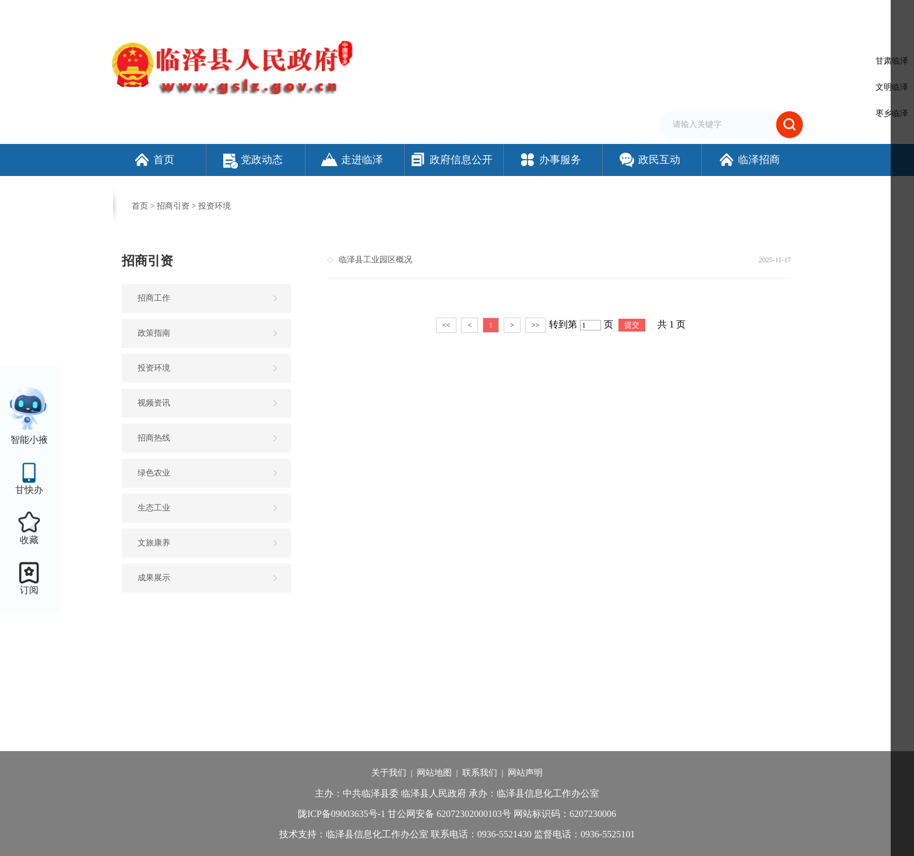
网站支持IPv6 (523, 13)
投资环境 (214, 206)
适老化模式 (728, 13)
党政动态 (253, 159)
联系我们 (479, 772)
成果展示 (154, 577)
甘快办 (29, 490)
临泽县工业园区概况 (375, 259)
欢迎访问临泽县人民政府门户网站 (166, 13)
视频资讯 (154, 403)
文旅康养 (154, 542)
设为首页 (568, 13)
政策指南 (154, 333)
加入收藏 (605, 13)
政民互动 (649, 159)
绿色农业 (154, 472)
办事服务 (550, 159)
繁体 (636, 13)
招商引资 (173, 206)
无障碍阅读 (669, 13)
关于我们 (388, 772)
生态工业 (154, 507)
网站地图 (434, 772)
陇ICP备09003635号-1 (341, 814)
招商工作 (154, 298)
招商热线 (154, 438)
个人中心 (786, 14)
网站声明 (525, 772)
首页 (153, 159)
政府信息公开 (451, 159)
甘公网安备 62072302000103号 (449, 814)
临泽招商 (749, 159)
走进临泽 (352, 159)
